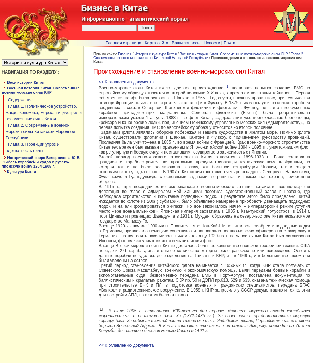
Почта (229, 42)
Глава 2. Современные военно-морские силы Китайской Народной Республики (40, 131)
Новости (212, 42)
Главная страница (123, 42)
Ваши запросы (186, 42)
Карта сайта (156, 42)
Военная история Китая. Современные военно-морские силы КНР (233, 54)
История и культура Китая (155, 54)
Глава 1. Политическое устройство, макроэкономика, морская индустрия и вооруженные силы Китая (44, 112)
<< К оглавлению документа (126, 82)
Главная (124, 54)
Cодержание (19, 100)
